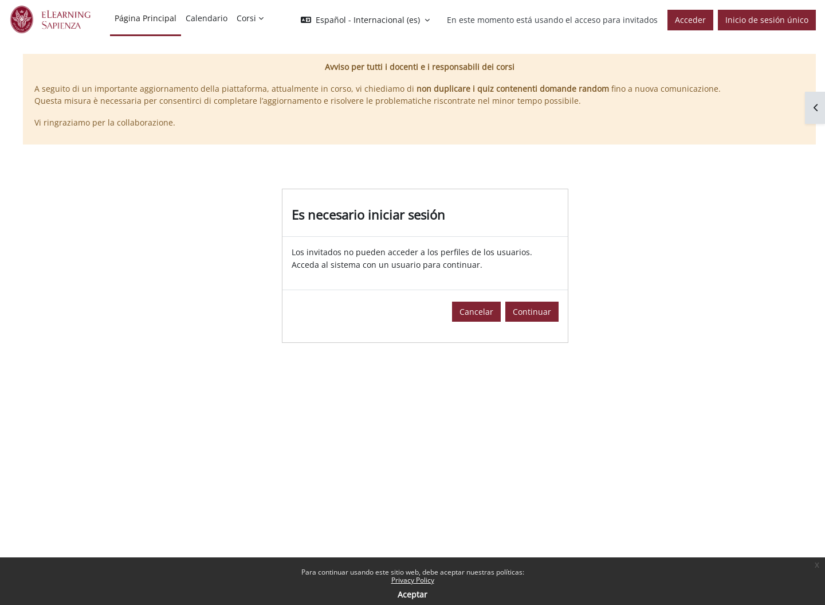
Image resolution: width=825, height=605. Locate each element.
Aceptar (412, 594)
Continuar (532, 311)
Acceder (690, 19)
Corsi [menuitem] (246, 18)
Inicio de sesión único (766, 19)
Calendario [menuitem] (206, 18)
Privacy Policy (412, 580)
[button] (365, 20)
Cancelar (476, 311)
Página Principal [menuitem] (145, 18)
